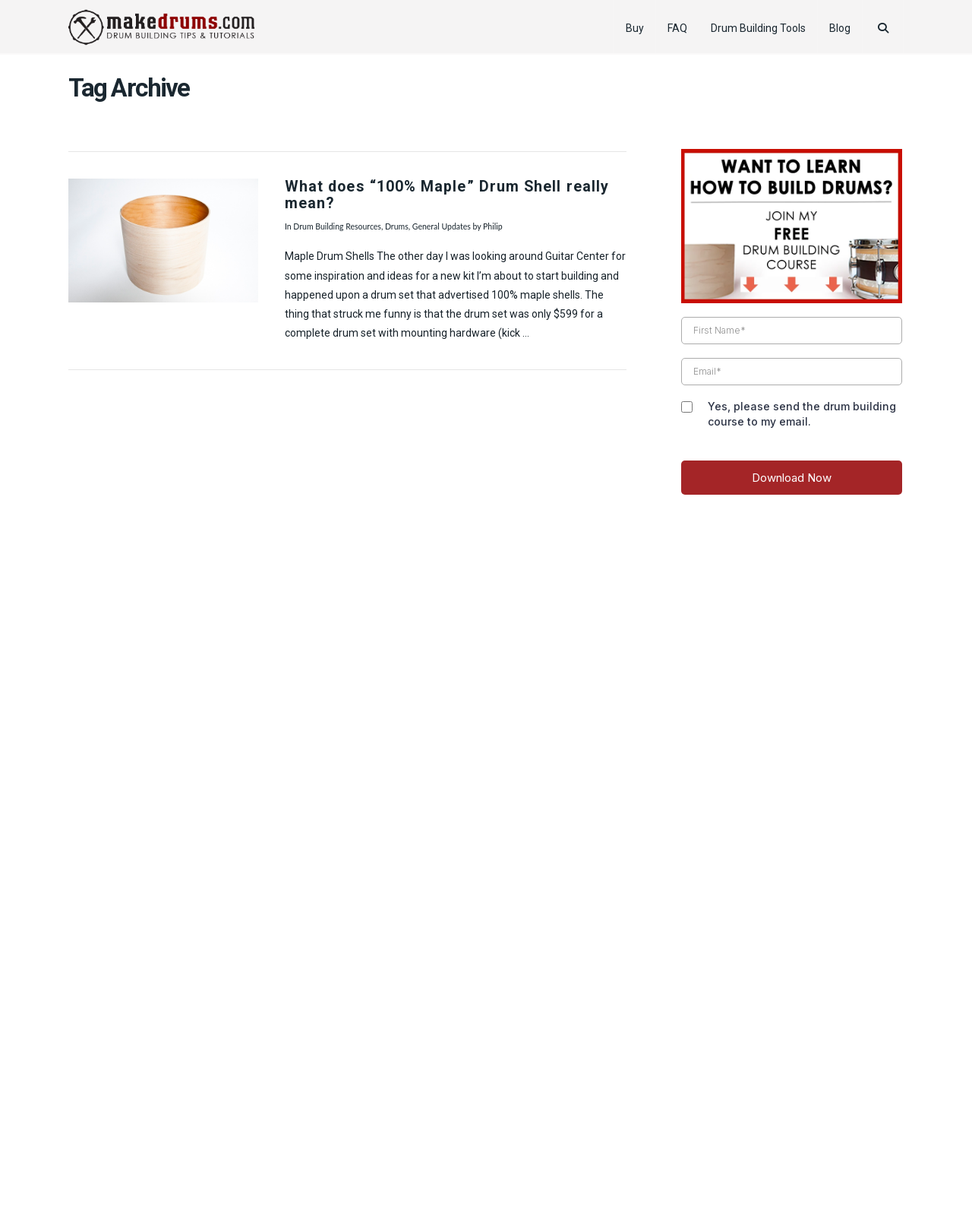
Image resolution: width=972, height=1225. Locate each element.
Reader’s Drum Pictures (591, 1167)
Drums (397, 226)
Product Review (277, 1167)
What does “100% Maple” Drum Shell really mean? (447, 195)
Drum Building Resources (337, 226)
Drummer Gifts (696, 1167)
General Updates (441, 226)
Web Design (486, 1145)
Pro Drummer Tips (479, 1167)
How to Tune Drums (375, 1167)
